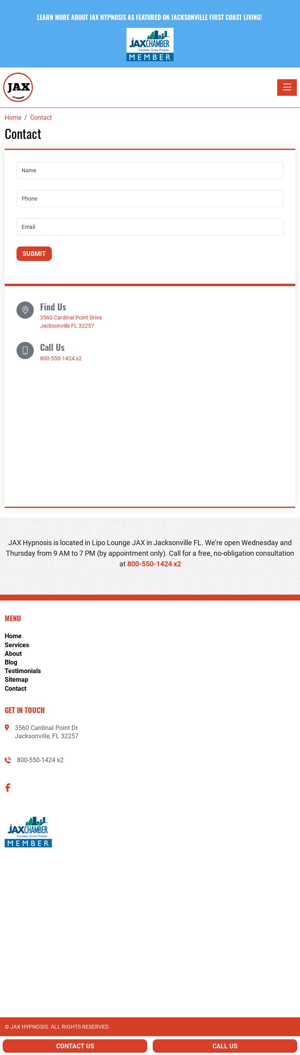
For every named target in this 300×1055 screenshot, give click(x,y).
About (13, 653)
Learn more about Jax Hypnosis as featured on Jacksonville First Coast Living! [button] (150, 17)
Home (13, 636)
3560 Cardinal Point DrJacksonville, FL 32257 (47, 732)
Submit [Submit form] (34, 253)
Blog (11, 662)
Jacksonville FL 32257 (67, 326)
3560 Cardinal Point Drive (71, 317)
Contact (15, 688)
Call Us (225, 1046)
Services (17, 645)
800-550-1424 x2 (61, 358)
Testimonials (23, 671)
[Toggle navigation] (287, 87)
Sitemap (16, 679)
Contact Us (75, 1046)
